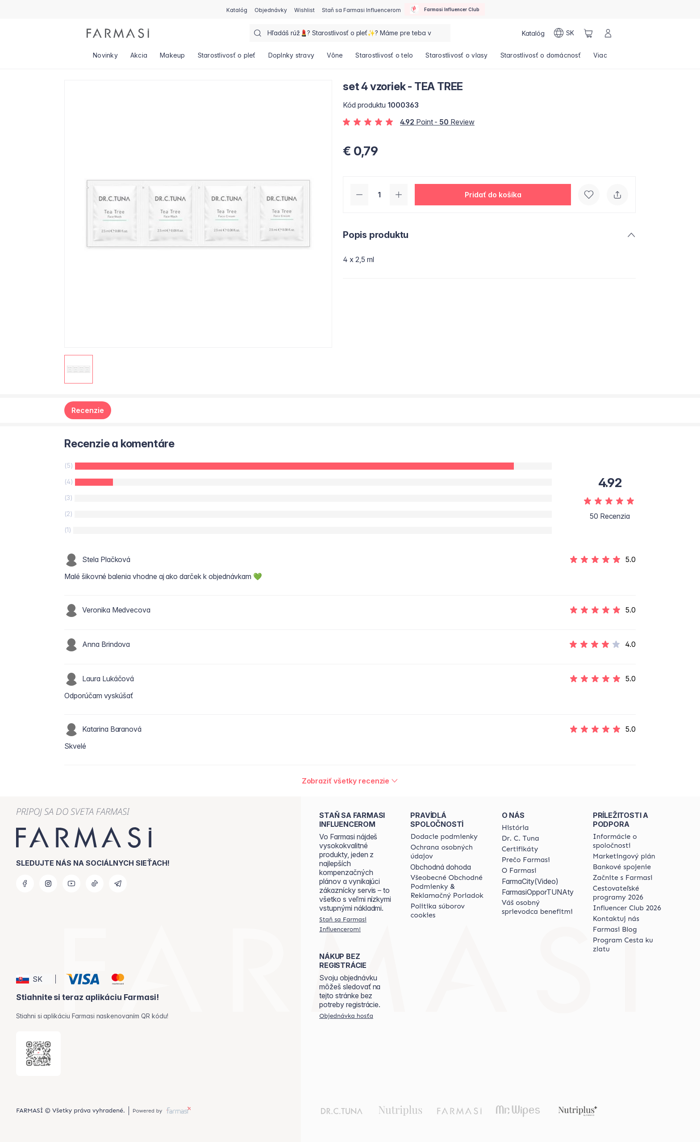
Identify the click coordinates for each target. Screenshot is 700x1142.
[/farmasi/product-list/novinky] (105, 58)
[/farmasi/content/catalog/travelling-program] (630, 893)
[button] (493, 194)
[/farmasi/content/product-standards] (520, 849)
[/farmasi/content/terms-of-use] (447, 886)
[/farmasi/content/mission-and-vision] (520, 838)
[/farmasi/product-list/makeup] (173, 58)
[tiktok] (95, 883)
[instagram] (48, 883)
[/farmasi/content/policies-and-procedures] (447, 852)
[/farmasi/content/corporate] (630, 841)
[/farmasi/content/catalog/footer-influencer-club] (627, 908)
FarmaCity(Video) (530, 881)
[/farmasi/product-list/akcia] (139, 58)
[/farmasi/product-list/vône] (335, 58)
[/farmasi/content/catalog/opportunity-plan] (624, 856)
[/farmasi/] (118, 33)
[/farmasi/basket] (588, 33)
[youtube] (71, 883)
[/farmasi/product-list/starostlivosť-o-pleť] (227, 58)
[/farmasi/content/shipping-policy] (444, 836)
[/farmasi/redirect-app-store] (38, 1053)
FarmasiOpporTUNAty (538, 892)
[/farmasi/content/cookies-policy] (447, 911)
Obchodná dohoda (440, 867)
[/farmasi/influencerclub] (444, 9)
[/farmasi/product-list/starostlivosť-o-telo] (384, 58)
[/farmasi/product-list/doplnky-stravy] (291, 58)
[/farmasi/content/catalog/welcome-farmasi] (539, 907)
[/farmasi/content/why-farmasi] (526, 859)
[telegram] (118, 883)
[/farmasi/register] (271, 9)
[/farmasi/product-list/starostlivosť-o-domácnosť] (540, 58)
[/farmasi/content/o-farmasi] (519, 870)
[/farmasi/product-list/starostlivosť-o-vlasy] (456, 58)
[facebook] (25, 883)
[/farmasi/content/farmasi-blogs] (615, 929)
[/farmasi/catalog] (237, 9)
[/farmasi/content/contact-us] (616, 918)
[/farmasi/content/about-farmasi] (515, 827)
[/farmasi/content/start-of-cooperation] (623, 877)
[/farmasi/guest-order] (346, 1016)
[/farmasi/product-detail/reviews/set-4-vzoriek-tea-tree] (350, 780)
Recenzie (87, 410)
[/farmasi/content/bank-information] (622, 867)
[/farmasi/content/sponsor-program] (630, 945)
